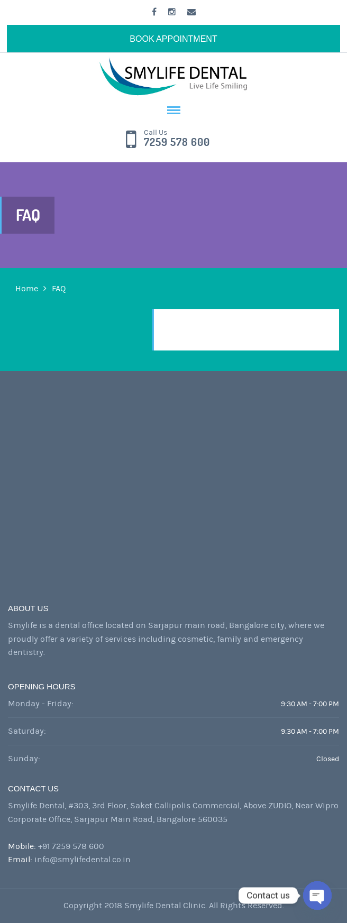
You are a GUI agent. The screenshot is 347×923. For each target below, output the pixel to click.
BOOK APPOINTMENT (173, 38)
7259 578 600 (177, 142)
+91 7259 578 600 (71, 846)
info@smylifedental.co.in (82, 859)
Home (26, 288)
